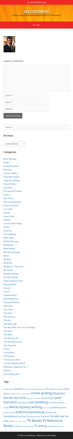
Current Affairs (10, 173)
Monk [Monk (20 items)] (13, 407)
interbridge (51, 435)
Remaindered (10, 284)
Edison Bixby (9, 184)
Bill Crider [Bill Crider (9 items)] (49, 389)
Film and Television (12, 202)
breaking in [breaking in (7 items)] (13, 394)
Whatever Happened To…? (16, 367)
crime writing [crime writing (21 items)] (41, 393)
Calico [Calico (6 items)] (19, 394)
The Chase (8, 309)
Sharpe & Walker (11, 302)
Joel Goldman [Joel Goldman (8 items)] (23, 402)
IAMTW (7, 219)
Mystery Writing (11, 273)
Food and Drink (11, 205)
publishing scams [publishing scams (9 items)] (58, 407)
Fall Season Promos (13, 191)
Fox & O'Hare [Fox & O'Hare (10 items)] (47, 398)
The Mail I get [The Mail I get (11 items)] (57, 416)
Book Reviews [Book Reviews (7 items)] (59, 389)
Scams (7, 291)
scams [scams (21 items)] (20, 411)
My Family (8, 270)
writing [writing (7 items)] (60, 426)
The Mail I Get (10, 323)
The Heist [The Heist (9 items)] (45, 416)
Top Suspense (10, 345)
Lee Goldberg (36, 11)
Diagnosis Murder (12, 180)
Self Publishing (10, 298)
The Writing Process (13, 341)
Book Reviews (10, 159)
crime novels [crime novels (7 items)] (26, 394)
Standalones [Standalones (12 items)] (10, 416)
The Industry (9, 316)
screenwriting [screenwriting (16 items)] (35, 412)
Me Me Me (8, 245)
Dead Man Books (11, 176)
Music (6, 255)
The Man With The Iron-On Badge (19, 327)
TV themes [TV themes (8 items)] (17, 426)
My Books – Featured (13, 266)
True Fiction (9, 352)
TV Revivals (9, 356)
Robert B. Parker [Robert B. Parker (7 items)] (9, 413)
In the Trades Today (13, 223)
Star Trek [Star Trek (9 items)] (22, 416)
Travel (6, 349)
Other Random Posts (13, 280)
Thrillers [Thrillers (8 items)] (12, 421)
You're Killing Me (11, 374)
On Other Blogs (11, 277)
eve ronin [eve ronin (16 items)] (20, 398)
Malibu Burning (11, 241)
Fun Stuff (8, 209)
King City (8, 230)
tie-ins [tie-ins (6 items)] (17, 421)
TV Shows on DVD (12, 359)
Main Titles (9, 237)
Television (8, 306)
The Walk (8, 334)
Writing (7, 370)
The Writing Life (11, 338)
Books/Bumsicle (11, 166)
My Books (8, 262)
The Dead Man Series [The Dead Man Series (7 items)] (33, 417)
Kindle (6, 227)
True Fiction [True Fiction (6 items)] (23, 421)
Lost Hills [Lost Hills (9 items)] (52, 402)
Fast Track (8, 198)
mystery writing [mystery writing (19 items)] (30, 407)
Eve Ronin (8, 187)
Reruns (7, 288)
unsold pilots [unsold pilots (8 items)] (52, 426)
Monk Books (9, 248)
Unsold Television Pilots (15, 363)
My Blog (7, 259)
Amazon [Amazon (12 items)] (18, 388)
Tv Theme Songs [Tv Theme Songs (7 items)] (28, 426)
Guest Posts (9, 216)
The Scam (8, 331)
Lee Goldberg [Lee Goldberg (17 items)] (38, 402)
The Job (7, 320)
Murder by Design (12, 252)
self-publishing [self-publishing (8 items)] (50, 412)
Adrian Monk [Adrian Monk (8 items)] (9, 389)
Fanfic (6, 194)
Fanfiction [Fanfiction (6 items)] (38, 398)
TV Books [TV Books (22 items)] (34, 420)
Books (6, 162)
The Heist (8, 313)
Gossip (7, 212)
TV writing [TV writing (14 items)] (40, 426)
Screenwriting (10, 295)
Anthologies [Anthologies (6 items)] (41, 389)
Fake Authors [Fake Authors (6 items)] (31, 398)
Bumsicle (8, 169)
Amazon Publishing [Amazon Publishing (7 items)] (30, 389)
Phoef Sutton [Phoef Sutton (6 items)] (46, 408)
